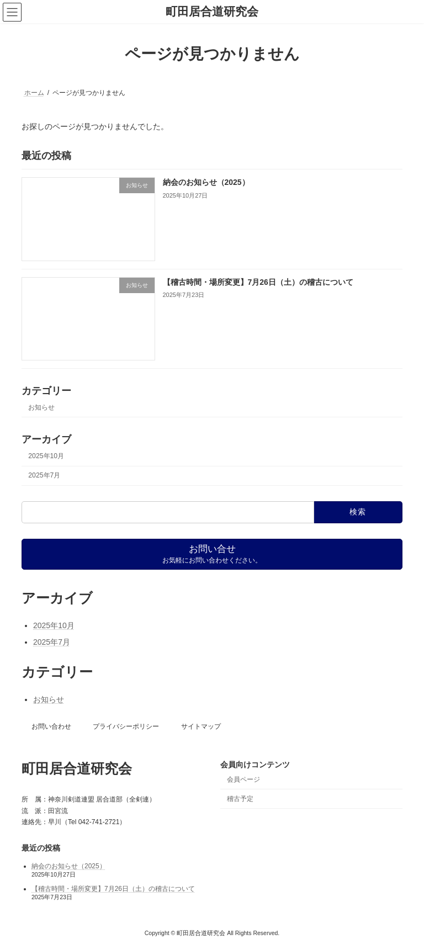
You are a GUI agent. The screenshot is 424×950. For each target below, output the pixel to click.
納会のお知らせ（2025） (206, 182)
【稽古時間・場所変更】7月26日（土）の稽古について (258, 281)
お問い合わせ (51, 726)
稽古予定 (240, 799)
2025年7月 (44, 475)
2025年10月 (46, 456)
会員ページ (243, 779)
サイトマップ (201, 726)
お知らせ (41, 407)
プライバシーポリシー (126, 726)
